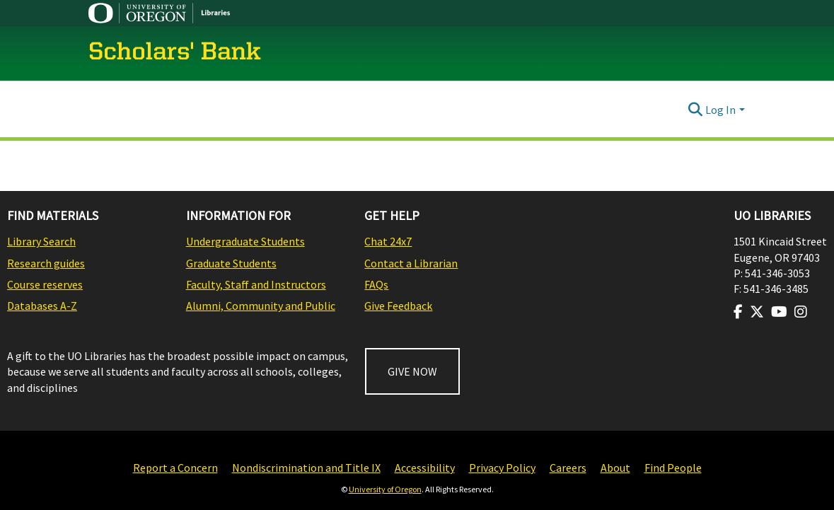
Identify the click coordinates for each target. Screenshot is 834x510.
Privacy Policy (502, 467)
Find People (673, 467)
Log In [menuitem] (720, 110)
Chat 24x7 (388, 241)
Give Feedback (398, 306)
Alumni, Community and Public (260, 306)
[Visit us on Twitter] (757, 312)
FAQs (376, 284)
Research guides (46, 263)
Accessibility (425, 467)
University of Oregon (385, 489)
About (615, 467)
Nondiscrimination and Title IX (306, 467)
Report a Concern (175, 467)
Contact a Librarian (411, 263)
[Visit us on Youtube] (779, 312)
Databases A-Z (42, 306)
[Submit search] (695, 109)
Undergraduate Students (245, 241)
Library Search (41, 241)
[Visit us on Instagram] (800, 312)
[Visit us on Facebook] (738, 312)
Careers (568, 467)
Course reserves (45, 284)
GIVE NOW (412, 371)
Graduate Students (231, 263)
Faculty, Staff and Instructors (256, 284)
